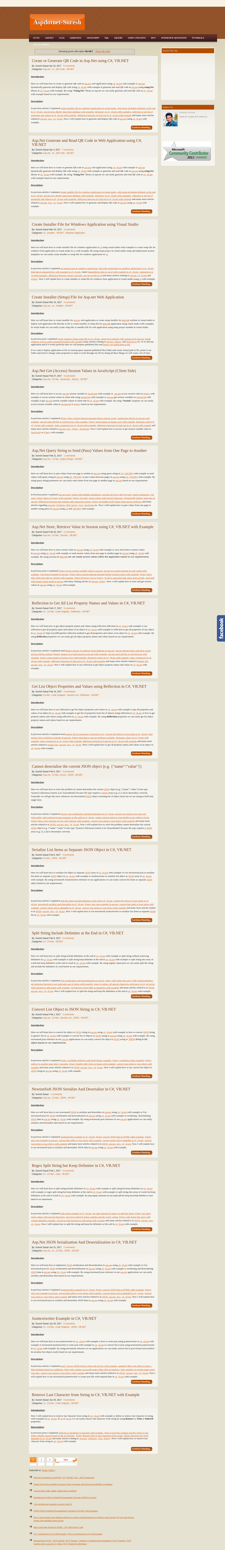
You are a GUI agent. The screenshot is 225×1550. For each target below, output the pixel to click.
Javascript (65, 379)
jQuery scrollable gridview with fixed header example (85, 1060)
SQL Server (71, 505)
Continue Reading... (142, 127)
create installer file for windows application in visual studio (88, 108)
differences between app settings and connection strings (65, 501)
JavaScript (92, 38)
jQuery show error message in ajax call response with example (60, 821)
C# (122, 473)
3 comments (69, 229)
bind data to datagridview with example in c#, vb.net (55, 272)
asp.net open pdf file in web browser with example (64, 421)
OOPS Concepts (137, 38)
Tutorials (198, 38)
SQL (107, 38)
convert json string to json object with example (113, 821)
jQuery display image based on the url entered (52, 1435)
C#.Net (55, 379)
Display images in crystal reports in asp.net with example (80, 654)
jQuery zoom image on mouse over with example (112, 421)
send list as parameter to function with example (81, 1432)
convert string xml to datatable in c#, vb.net (122, 1140)
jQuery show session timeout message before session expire (88, 418)
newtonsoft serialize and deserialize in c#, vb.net (60, 904)
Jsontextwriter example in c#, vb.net (77, 1137)
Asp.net (47, 69)
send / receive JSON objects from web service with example (88, 1366)
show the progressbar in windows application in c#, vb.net (126, 268)
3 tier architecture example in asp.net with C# (53, 1504)
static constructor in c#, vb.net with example (75, 425)
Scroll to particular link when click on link (124, 578)
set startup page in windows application (79, 268)
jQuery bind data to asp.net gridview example (93, 737)
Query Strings (67, 459)
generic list (143, 661)
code (58, 1174)
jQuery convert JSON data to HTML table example (120, 1137)
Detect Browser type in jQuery (89, 578)
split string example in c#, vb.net (75, 1213)
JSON (71, 775)
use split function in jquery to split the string (113, 1213)
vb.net (119, 83)
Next (66, 1460)
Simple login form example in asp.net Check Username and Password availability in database (73, 1484)
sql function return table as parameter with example (95, 987)
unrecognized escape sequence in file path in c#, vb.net (68, 817)
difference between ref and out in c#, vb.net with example (104, 115)
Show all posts (102, 51)
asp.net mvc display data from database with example (69, 111)
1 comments (69, 455)
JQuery (118, 38)
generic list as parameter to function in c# (84, 734)
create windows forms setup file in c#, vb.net (79, 339)
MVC (153, 38)
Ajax (62, 38)
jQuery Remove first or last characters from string (99, 1435)
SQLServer (131, 341)
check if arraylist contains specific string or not (126, 1432)
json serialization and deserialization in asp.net (82, 980)
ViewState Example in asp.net (54, 574)
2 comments (69, 1247)
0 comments (69, 532)
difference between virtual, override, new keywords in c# (75, 275)
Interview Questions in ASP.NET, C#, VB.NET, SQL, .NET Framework (64, 1477)
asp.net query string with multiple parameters (80, 494)
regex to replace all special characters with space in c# (119, 984)
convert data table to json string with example (80, 1140)
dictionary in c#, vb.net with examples (113, 111)
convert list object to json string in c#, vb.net (126, 734)
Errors (63, 775)
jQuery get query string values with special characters (98, 498)
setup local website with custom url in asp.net (122, 339)
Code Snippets (63, 611)
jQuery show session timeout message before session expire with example (104, 574)
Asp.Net (49, 38)
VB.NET (70, 69)
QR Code (60, 69)
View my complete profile (193, 117)
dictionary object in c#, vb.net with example (108, 657)
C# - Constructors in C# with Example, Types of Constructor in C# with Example (68, 1534)
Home (36, 38)
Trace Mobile (41, 44)
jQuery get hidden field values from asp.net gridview (117, 501)
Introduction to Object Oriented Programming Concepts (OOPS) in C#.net (65, 1497)
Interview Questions (174, 38)
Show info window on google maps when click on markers (92, 1369)
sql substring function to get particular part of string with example (62, 984)
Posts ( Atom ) (48, 1470)
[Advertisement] (151, 22)
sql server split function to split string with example (81, 1220)
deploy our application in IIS (116, 344)
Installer (51, 233)
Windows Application (75, 233)
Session (64, 535)
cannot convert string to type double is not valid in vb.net (122, 817)
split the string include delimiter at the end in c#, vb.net (86, 900)
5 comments (69, 302)
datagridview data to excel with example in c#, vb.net (113, 272)
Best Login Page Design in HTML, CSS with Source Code (58, 1527)
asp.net (87, 83)
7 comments (67, 149)
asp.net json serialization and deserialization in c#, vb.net (87, 814)
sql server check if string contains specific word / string (92, 1217)
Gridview (75, 38)
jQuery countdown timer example (128, 1060)
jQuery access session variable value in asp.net (80, 571)
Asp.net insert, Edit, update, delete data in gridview (55, 1491)
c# (53, 69)
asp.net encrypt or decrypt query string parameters (125, 494)
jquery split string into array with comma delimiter (129, 980)
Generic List (73, 695)
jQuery (146, 393)
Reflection (76, 611)
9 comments (69, 66)
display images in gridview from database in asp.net (89, 650)
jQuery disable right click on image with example (92, 1064)
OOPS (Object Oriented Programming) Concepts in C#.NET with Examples (66, 1511)
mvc (50, 118)
